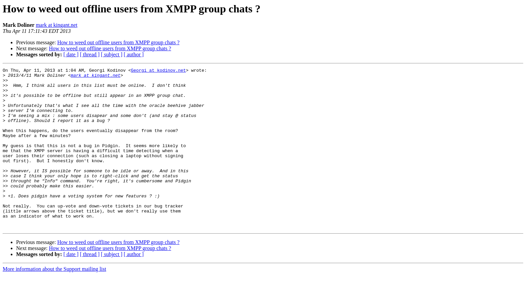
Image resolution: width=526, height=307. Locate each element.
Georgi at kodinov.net (158, 71)
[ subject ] (111, 54)
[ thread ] (90, 54)
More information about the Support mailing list (54, 301)
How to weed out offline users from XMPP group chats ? (118, 42)
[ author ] (134, 54)
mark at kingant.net (56, 25)
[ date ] (70, 54)
